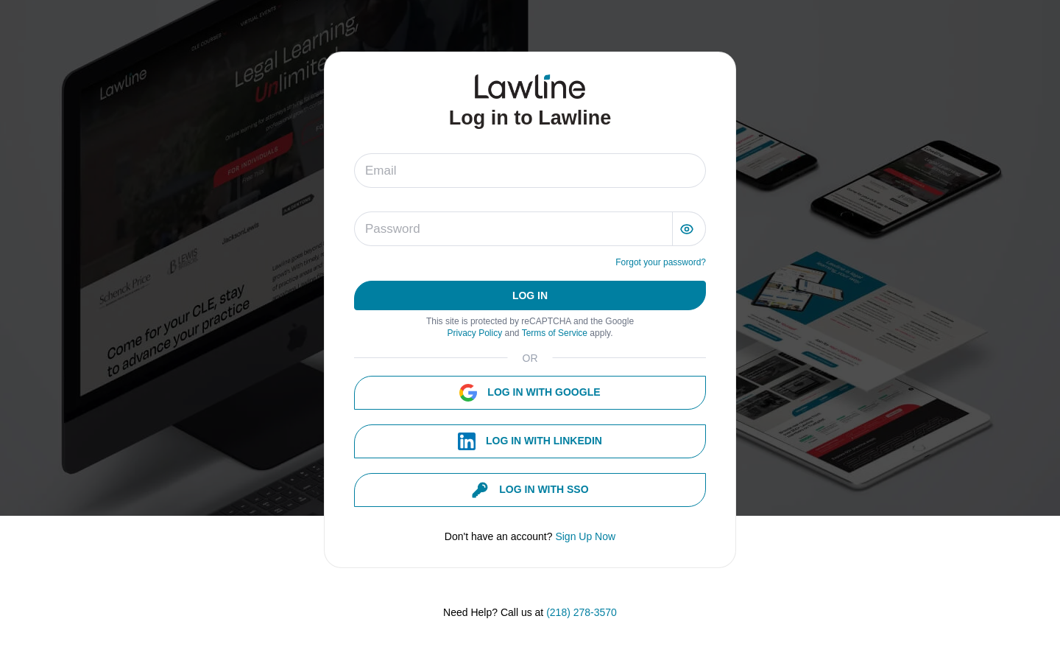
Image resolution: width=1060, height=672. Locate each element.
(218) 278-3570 (581, 612)
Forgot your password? (660, 262)
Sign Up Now (585, 536)
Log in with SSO (529, 490)
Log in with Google (529, 393)
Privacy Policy (475, 333)
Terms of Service (556, 333)
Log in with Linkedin (530, 441)
